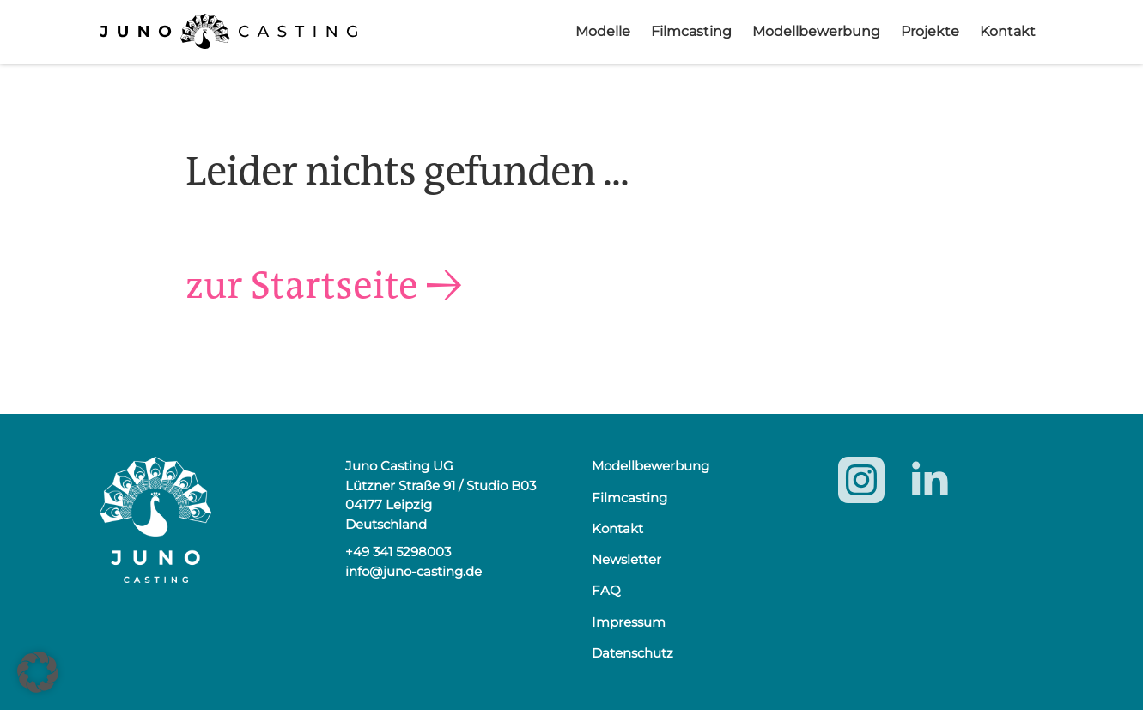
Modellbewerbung (816, 31)
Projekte (930, 31)
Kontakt (1008, 31)
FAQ (606, 590)
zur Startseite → (332, 284)
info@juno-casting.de (413, 571)
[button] (38, 672)
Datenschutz (632, 653)
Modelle (602, 31)
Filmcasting (691, 31)
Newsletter (626, 559)
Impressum (629, 622)
